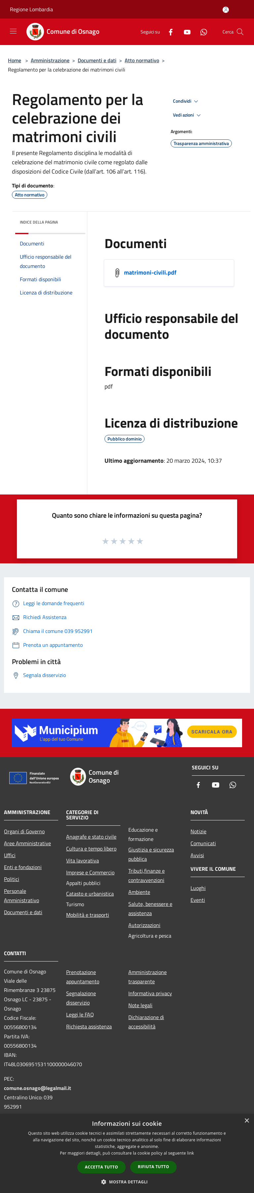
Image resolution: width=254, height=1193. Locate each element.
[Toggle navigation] (13, 31)
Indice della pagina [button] (39, 222)
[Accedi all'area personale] (226, 10)
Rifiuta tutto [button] (153, 1166)
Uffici (10, 855)
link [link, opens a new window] (190, 1153)
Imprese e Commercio (90, 872)
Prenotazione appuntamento (82, 976)
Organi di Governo (24, 831)
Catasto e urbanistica (90, 894)
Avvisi (197, 855)
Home (14, 60)
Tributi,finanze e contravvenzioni (146, 875)
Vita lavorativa (82, 860)
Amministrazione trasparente (147, 976)
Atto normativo (142, 60)
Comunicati (203, 843)
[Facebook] (168, 31)
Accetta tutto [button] (101, 1167)
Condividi (186, 101)
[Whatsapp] (201, 31)
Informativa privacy (150, 993)
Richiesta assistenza (89, 1026)
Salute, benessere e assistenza (150, 908)
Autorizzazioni (144, 925)
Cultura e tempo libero (91, 849)
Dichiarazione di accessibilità (146, 1021)
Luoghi (198, 888)
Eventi (197, 900)
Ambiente (139, 892)
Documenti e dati (97, 60)
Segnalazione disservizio (81, 998)
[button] (127, 1181)
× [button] (246, 1120)
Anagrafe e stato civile (91, 837)
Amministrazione (50, 60)
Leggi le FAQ (80, 1014)
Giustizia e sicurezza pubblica (151, 854)
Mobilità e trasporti (87, 915)
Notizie (198, 831)
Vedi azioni (188, 115)
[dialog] (127, 1153)
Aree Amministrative (27, 843)
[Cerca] (240, 32)
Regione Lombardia (31, 9)
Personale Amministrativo (21, 895)
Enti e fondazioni (23, 867)
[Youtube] (184, 31)
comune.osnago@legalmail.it (37, 1088)
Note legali (140, 1005)
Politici (11, 879)
